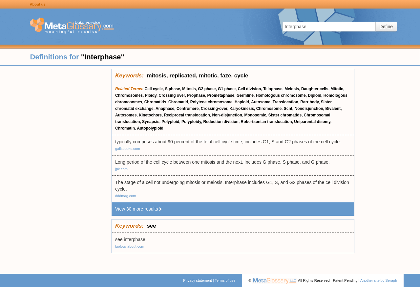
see (151, 226)
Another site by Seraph (378, 280)
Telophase (272, 89)
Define (386, 26)
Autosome (260, 102)
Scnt (288, 108)
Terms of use (225, 280)
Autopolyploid (150, 128)
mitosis (156, 75)
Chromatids (155, 102)
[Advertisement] (56, 167)
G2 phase (207, 89)
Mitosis (189, 89)
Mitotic (336, 89)
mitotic (208, 75)
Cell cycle (154, 89)
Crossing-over (214, 108)
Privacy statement (197, 280)
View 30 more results (138, 209)
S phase (172, 89)
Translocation (285, 102)
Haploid (242, 102)
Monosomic (255, 115)
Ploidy (151, 95)
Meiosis (291, 89)
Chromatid (178, 102)
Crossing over (172, 95)
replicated (182, 75)
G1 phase (227, 89)
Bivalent (333, 108)
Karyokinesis (241, 108)
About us (38, 4)
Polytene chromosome (211, 102)
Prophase (196, 95)
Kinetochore (150, 115)
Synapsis (150, 121)
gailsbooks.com (127, 149)
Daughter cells (314, 89)
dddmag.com (125, 196)
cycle (241, 75)
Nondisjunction (308, 108)
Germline (245, 95)
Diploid (314, 95)
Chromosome (269, 108)
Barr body (309, 102)
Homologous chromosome (281, 95)
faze (225, 75)
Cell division (249, 89)
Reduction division (221, 121)
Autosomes (125, 115)
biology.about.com (129, 246)
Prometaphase (221, 95)
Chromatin (125, 128)
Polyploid (170, 121)
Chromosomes (129, 95)
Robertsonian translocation (266, 121)
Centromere (188, 108)
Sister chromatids (285, 115)
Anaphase (165, 108)
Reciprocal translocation (187, 115)
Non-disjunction (227, 115)
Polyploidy (191, 121)
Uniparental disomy (312, 121)
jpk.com (121, 169)
